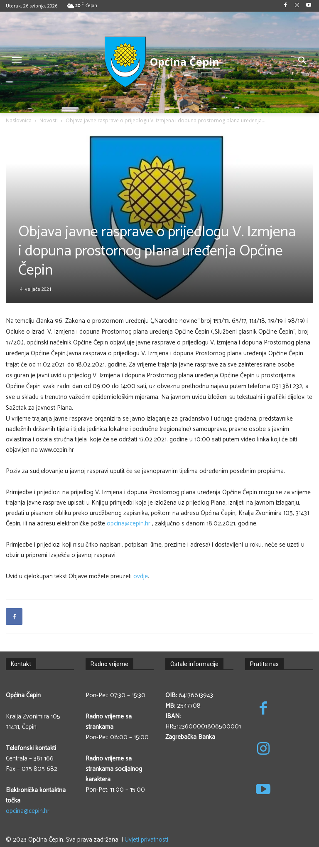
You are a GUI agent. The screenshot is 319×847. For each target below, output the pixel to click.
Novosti (48, 120)
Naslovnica (19, 120)
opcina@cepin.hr (128, 523)
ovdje (140, 576)
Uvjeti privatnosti (146, 840)
